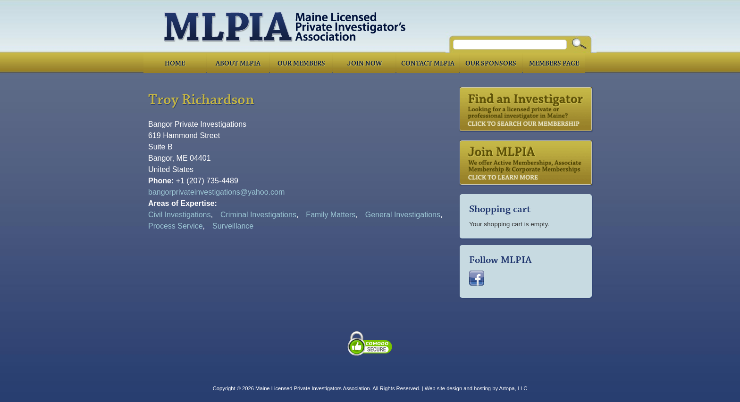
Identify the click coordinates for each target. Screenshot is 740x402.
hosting (482, 388)
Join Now (364, 63)
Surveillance (232, 226)
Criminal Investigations (258, 215)
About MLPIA (238, 63)
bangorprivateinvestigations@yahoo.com (216, 192)
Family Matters (330, 215)
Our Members (301, 63)
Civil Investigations (179, 215)
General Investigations (402, 215)
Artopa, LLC (513, 388)
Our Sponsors (490, 63)
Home (175, 63)
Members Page (554, 63)
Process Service (175, 226)
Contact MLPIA (427, 63)
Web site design (443, 388)
